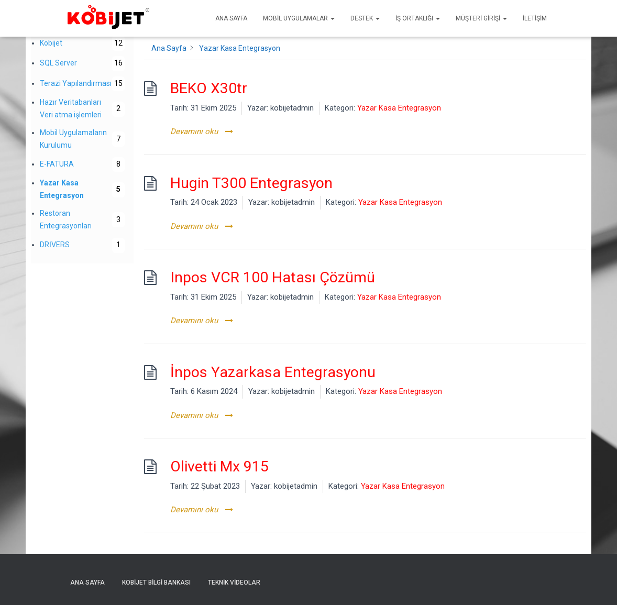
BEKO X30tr (208, 88)
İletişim (535, 18)
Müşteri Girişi (481, 18)
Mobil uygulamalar (299, 18)
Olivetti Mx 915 (219, 466)
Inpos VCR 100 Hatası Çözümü (272, 277)
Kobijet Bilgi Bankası (156, 582)
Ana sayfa (231, 18)
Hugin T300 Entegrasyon (251, 183)
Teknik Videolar (234, 582)
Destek (365, 18)
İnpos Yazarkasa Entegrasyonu (273, 372)
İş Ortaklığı (417, 18)
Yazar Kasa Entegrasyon (399, 108)
